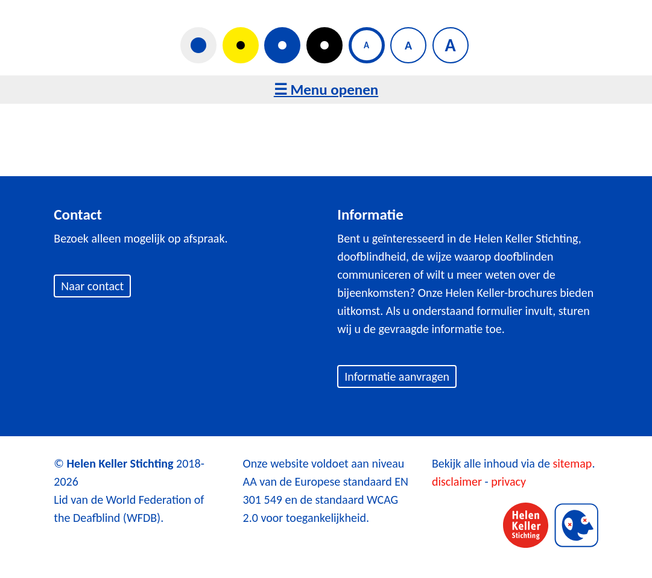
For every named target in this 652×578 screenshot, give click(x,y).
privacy (508, 481)
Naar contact (92, 286)
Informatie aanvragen (396, 376)
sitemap (572, 463)
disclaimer (457, 481)
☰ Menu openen (326, 89)
